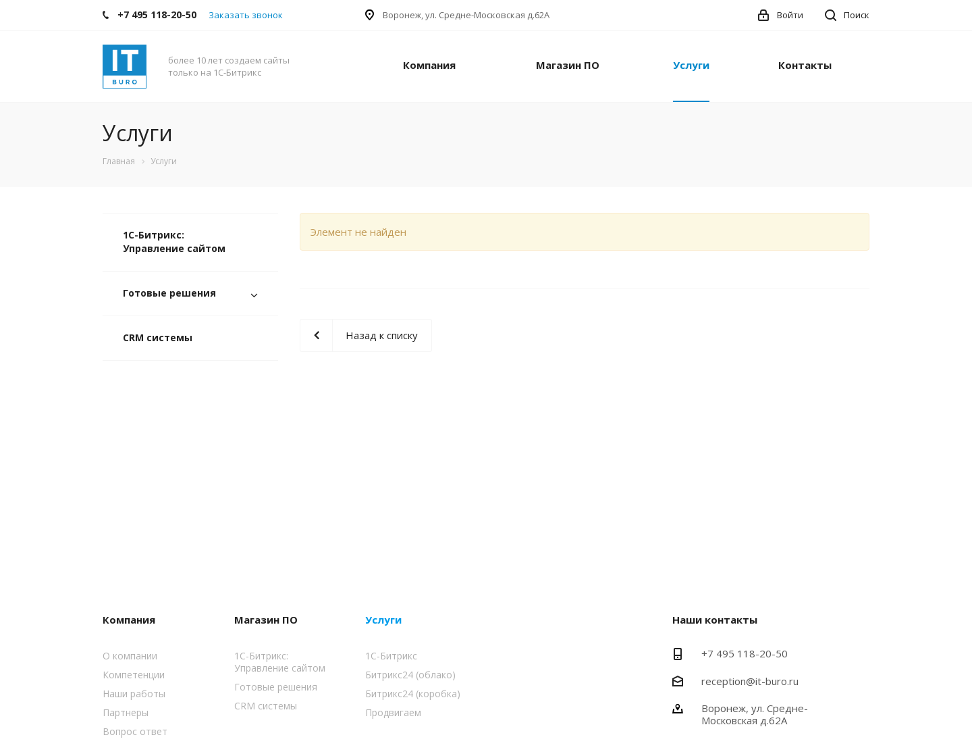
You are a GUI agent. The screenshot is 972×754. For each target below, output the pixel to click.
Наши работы (134, 693)
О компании (130, 655)
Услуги (691, 65)
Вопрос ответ (135, 731)
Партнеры (125, 712)
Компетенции (134, 674)
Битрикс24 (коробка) (412, 693)
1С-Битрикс (391, 655)
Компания (429, 65)
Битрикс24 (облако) (410, 674)
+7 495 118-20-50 (744, 653)
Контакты (805, 65)
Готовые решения (169, 292)
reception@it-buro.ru (750, 681)
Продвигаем (393, 712)
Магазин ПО (567, 65)
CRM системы (157, 337)
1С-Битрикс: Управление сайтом (174, 241)
